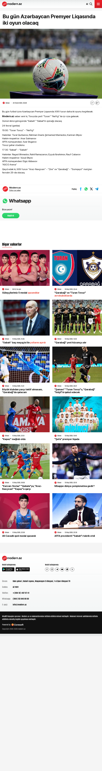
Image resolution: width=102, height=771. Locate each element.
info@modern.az (20, 604)
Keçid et (10, 215)
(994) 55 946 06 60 (21, 598)
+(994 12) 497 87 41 (21, 593)
